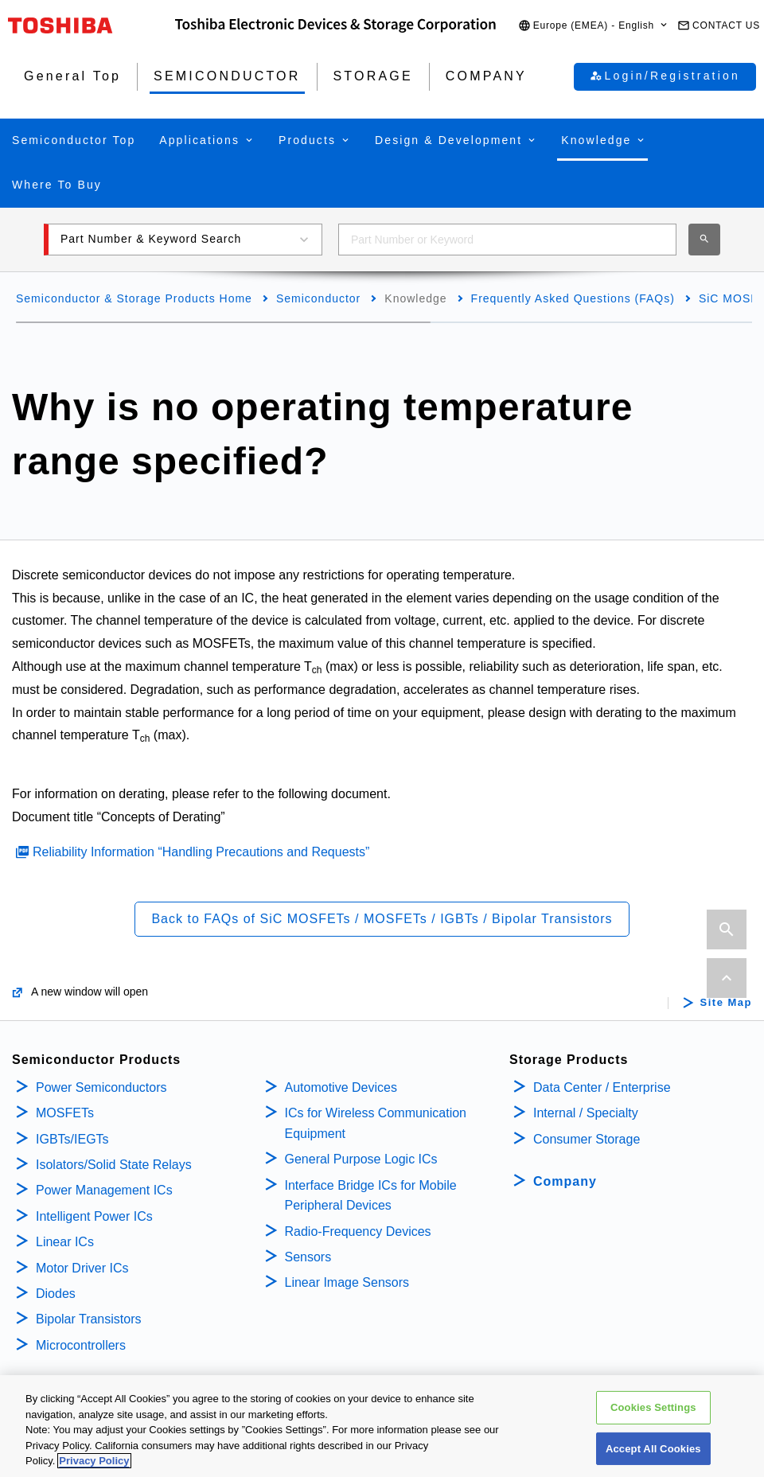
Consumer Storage (586, 1139)
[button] (593, 26)
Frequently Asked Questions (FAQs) (573, 298)
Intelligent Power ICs (94, 1216)
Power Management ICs (104, 1190)
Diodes (56, 1293)
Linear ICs (65, 1242)
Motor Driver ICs (82, 1268)
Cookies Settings (653, 1411)
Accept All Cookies (653, 1452)
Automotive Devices (341, 1087)
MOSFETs (65, 1113)
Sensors (308, 1257)
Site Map (726, 1002)
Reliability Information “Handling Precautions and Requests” (201, 852)
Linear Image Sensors (347, 1282)
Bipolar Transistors (89, 1319)
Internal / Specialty (585, 1113)
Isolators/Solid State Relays (114, 1164)
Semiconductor (318, 298)
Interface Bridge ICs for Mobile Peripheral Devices (371, 1196)
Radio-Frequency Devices (358, 1231)
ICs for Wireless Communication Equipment (376, 1123)
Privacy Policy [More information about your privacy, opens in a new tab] (94, 1465)
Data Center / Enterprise (602, 1087)
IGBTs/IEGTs (72, 1139)
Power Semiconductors (101, 1087)
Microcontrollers (81, 1345)
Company (565, 1181)
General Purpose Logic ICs (361, 1159)
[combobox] (507, 239)
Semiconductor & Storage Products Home (134, 298)
